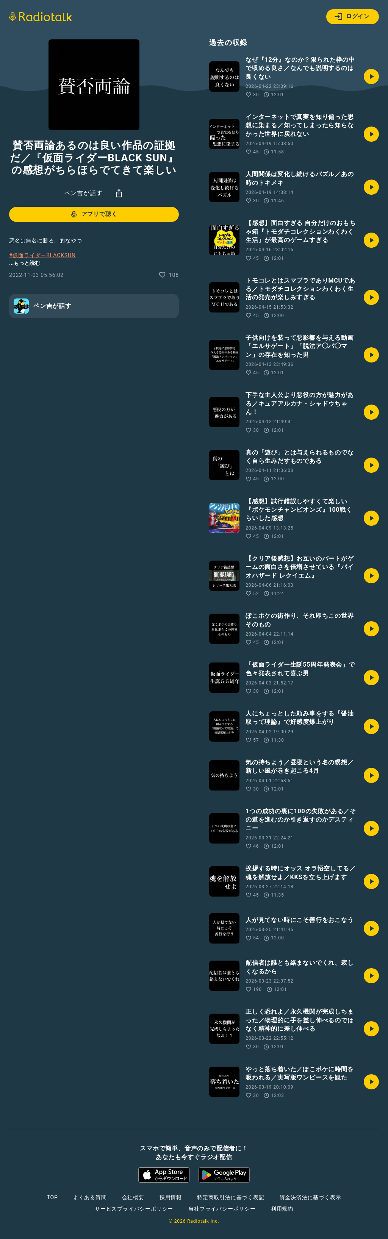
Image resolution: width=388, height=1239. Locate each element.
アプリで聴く (93, 214)
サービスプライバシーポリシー (134, 1209)
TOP (52, 1197)
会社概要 (133, 1197)
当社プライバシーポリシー (222, 1209)
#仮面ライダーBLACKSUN (42, 255)
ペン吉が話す (83, 193)
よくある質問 (90, 1197)
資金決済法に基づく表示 (310, 1197)
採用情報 (171, 1197)
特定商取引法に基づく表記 (230, 1197)
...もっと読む (24, 263)
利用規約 (282, 1209)
